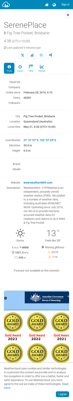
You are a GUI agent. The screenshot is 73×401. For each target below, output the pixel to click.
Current (20, 68)
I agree (62, 394)
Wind (31, 68)
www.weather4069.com (38, 182)
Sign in (65, 4)
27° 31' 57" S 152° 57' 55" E (40, 140)
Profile (9, 68)
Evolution (42, 68)
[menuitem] (46, 4)
